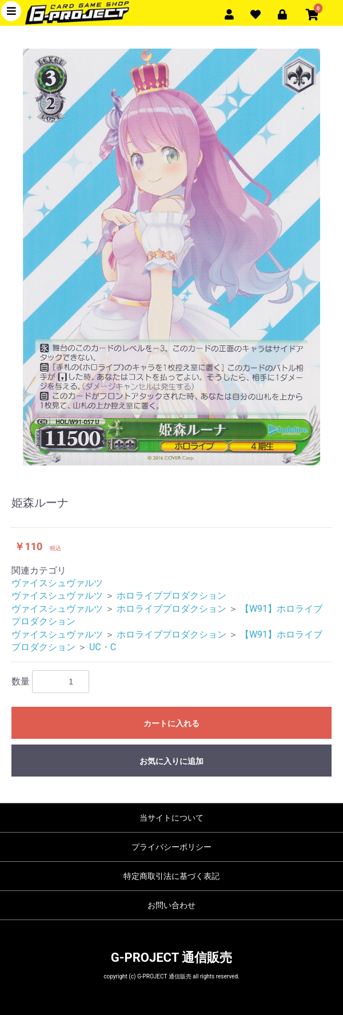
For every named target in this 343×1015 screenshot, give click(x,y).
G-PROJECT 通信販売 (171, 957)
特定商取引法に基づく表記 (171, 876)
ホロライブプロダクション (171, 595)
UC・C (102, 647)
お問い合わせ (171, 905)
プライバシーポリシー (171, 846)
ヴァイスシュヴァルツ (57, 583)
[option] (171, 257)
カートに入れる (171, 723)
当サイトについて (171, 817)
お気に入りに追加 (171, 761)
